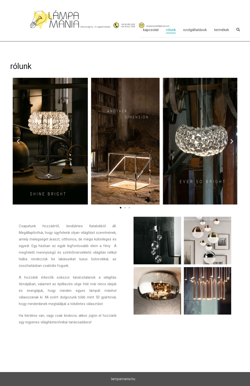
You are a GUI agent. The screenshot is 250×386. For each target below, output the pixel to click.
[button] (120, 207)
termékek (221, 30)
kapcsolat (151, 30)
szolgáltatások (195, 30)
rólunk (171, 30)
